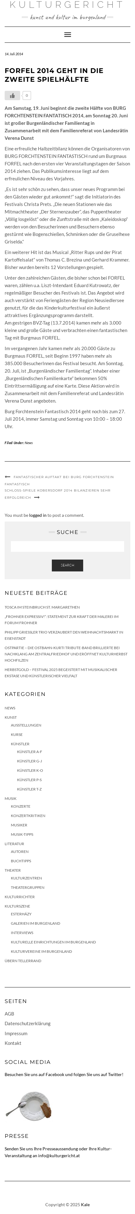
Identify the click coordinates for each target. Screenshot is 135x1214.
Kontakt (13, 1043)
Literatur (14, 843)
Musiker (19, 825)
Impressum (16, 1033)
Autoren (20, 851)
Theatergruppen (27, 887)
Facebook (55, 1074)
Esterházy (21, 914)
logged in (38, 515)
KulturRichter (20, 896)
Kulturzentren (26, 878)
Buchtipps (21, 861)
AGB (9, 1013)
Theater (13, 870)
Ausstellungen (26, 725)
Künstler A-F (29, 751)
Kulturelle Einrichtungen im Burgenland (53, 942)
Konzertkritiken (28, 815)
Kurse (17, 734)
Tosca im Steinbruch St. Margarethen (42, 607)
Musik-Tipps (22, 834)
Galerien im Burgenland (35, 923)
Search (67, 565)
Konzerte (20, 806)
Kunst (11, 717)
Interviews (22, 932)
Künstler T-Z (29, 789)
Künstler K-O (30, 770)
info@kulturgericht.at (59, 1155)
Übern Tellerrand (23, 960)
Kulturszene (17, 906)
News (29, 443)
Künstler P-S (29, 779)
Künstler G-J (29, 761)
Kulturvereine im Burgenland (41, 951)
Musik (10, 798)
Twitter (115, 1074)
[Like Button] (12, 95)
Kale (85, 1204)
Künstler (20, 744)
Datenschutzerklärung (28, 1023)
